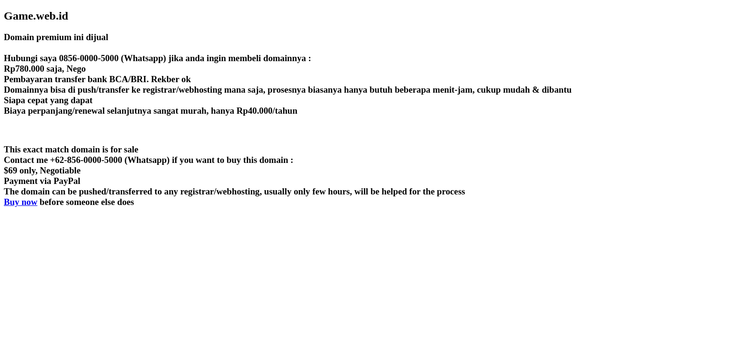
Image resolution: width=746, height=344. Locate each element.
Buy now (20, 202)
